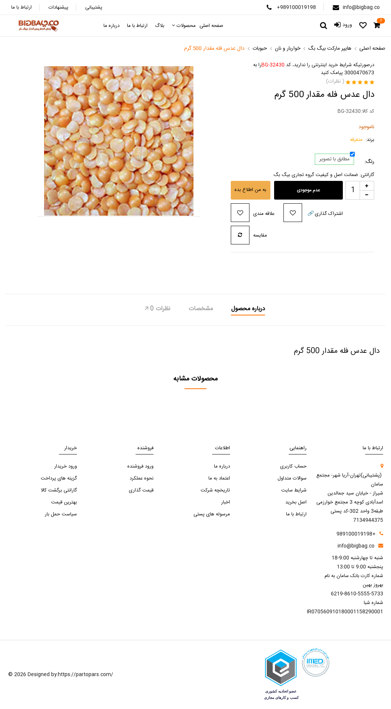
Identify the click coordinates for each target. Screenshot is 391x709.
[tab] (248, 310)
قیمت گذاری (141, 490)
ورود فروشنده (140, 466)
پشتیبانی (93, 7)
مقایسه (260, 235)
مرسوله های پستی (211, 514)
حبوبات (259, 48)
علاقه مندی (263, 214)
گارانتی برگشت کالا (59, 490)
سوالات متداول (292, 478)
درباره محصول (248, 309)
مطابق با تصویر (334, 159)
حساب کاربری (293, 466)
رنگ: (369, 162)
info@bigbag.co (361, 7)
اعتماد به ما (219, 478)
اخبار (225, 502)
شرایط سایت (294, 490)
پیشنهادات (58, 7)
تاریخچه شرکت (215, 490)
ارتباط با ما (21, 7)
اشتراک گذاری (324, 214)
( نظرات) (335, 81)
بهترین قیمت (64, 502)
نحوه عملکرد (141, 478)
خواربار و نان (287, 48)
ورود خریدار (65, 466)
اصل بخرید (296, 502)
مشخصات (201, 309)
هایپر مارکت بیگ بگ (329, 48)
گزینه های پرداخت (59, 478)
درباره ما (222, 466)
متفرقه (356, 140)
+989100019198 (296, 7)
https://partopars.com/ (85, 675)
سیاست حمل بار (61, 514)
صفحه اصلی (372, 48)
